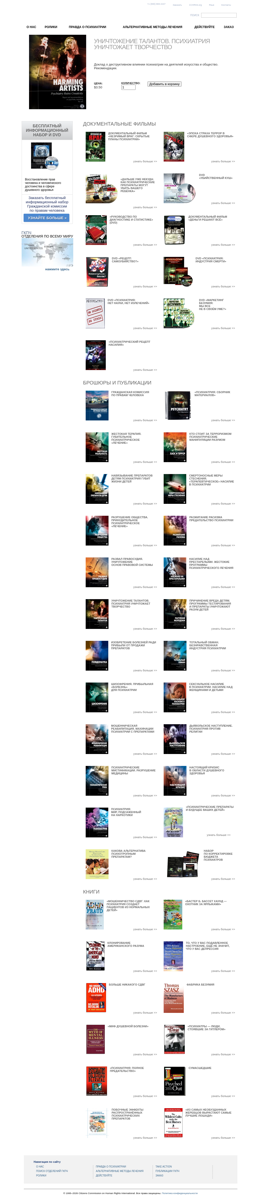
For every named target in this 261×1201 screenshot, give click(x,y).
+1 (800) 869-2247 (156, 4)
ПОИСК (194, 15)
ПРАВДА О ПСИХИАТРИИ (87, 27)
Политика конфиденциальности (180, 1193)
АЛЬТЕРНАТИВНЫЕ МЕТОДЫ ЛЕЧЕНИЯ (152, 27)
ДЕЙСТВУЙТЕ (204, 27)
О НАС (31, 27)
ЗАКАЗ (229, 27)
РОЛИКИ (51, 27)
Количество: (131, 83)
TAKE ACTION (163, 1166)
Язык (211, 5)
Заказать (177, 5)
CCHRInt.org (195, 5)
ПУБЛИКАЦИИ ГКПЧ (167, 1171)
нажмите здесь (57, 269)
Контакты (226, 5)
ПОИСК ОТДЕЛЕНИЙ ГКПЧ (52, 1171)
